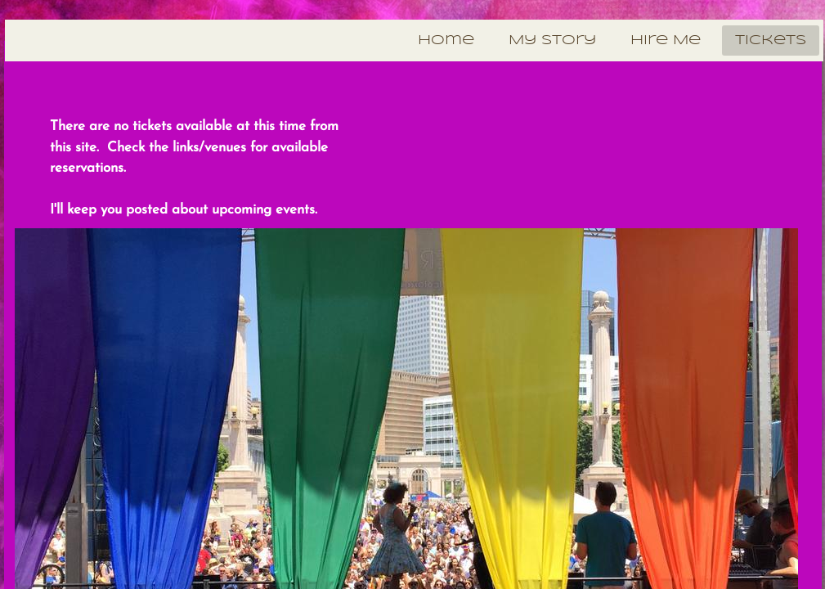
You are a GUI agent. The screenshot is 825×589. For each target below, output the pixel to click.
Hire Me (665, 40)
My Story (552, 40)
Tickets (770, 40)
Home (446, 40)
